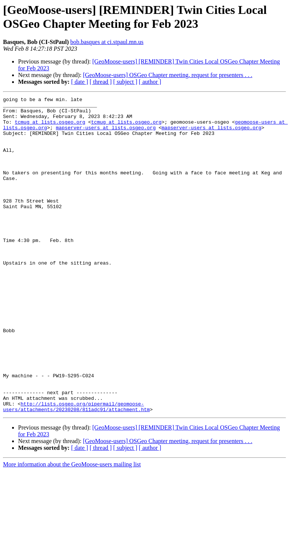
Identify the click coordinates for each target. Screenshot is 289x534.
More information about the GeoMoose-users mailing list (72, 527)
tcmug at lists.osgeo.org (50, 127)
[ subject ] (125, 82)
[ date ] (79, 82)
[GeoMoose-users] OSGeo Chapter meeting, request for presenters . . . (167, 75)
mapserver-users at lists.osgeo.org (105, 134)
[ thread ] (101, 82)
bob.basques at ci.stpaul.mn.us (107, 42)
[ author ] (150, 82)
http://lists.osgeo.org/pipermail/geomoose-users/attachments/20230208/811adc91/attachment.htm (76, 469)
